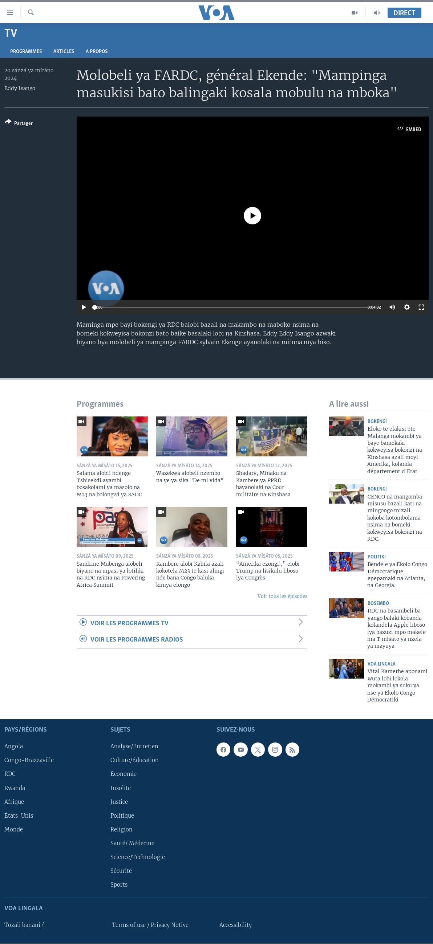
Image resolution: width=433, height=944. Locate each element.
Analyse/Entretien (134, 747)
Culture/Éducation (134, 760)
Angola (13, 747)
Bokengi (377, 421)
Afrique (14, 802)
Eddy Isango (19, 88)
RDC (10, 774)
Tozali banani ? (24, 925)
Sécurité (121, 871)
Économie (123, 774)
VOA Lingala (382, 664)
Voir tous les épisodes (282, 596)
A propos (97, 51)
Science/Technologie (137, 857)
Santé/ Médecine (132, 843)
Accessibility (235, 925)
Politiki (377, 557)
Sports (119, 885)
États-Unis (18, 816)
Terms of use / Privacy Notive (150, 925)
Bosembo (378, 603)
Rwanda (14, 788)
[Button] (19, 124)
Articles (63, 51)
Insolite (120, 788)
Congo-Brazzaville (29, 760)
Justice (119, 802)
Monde (13, 829)
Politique (122, 816)
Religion (121, 829)
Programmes (26, 51)
